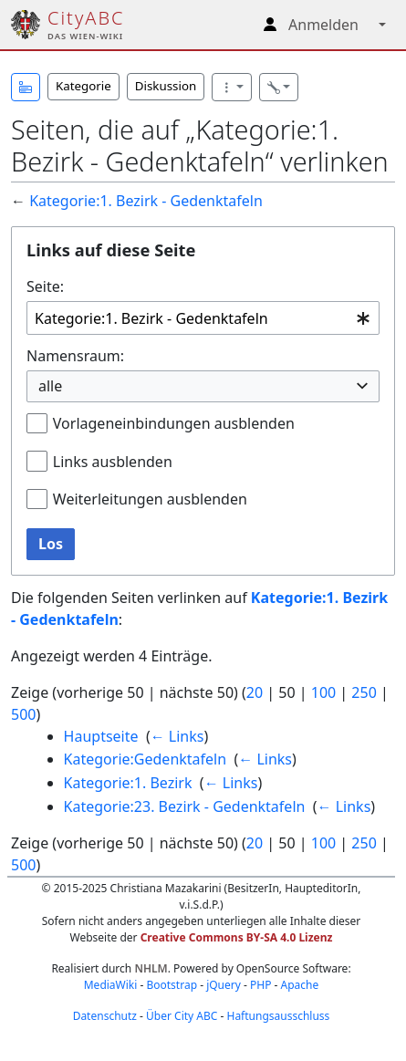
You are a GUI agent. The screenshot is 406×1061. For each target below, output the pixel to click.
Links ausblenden (112, 462)
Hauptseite (101, 736)
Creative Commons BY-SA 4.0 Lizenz (237, 937)
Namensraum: (75, 356)
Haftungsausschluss (277, 1016)
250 (363, 692)
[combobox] (203, 318)
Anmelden (323, 25)
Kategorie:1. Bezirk (128, 783)
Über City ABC (181, 1016)
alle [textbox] (50, 386)
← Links (177, 736)
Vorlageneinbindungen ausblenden (174, 423)
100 (323, 692)
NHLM (150, 968)
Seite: (45, 286)
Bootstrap (171, 985)
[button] (25, 87)
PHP (260, 985)
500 (23, 714)
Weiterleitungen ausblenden (150, 499)
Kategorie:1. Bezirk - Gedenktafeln (146, 201)
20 (254, 692)
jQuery (223, 985)
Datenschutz (105, 1016)
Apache (300, 985)
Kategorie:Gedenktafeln (145, 759)
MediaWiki (111, 985)
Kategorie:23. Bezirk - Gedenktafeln (185, 806)
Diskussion (165, 86)
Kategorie (83, 86)
